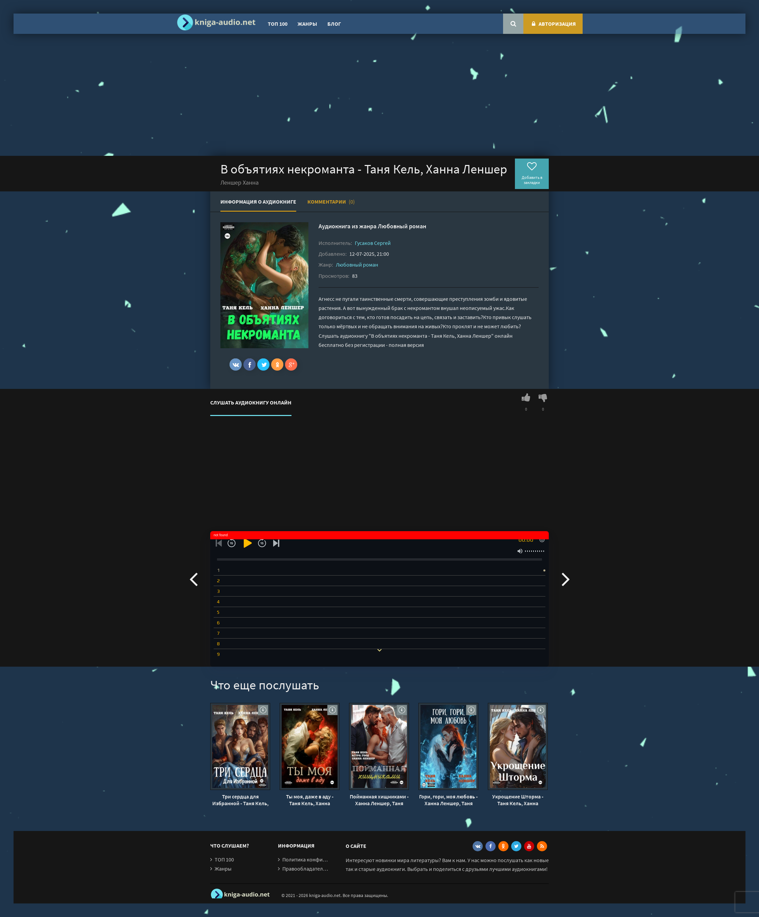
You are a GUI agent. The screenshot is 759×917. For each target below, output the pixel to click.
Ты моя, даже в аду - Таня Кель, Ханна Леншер (309, 800)
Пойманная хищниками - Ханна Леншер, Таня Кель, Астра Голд (379, 800)
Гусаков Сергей (373, 242)
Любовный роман (402, 226)
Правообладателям (305, 868)
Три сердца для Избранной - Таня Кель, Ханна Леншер (240, 800)
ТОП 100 (277, 23)
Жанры (307, 23)
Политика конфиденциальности (321, 859)
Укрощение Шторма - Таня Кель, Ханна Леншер (517, 800)
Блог (334, 23)
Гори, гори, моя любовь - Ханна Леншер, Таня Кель (448, 800)
